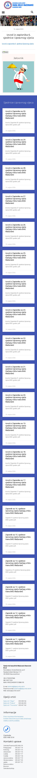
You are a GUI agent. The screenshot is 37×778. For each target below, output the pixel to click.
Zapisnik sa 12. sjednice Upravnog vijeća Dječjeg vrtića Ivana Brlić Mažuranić (17, 615)
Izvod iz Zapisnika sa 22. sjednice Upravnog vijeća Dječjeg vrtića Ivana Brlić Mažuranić (15, 341)
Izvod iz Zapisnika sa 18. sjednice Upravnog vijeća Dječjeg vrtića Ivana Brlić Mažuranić (15, 455)
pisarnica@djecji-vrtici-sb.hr (22, 688)
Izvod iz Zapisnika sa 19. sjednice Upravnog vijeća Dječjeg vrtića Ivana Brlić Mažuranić (15, 426)
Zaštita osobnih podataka (11, 721)
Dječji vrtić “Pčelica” (9, 703)
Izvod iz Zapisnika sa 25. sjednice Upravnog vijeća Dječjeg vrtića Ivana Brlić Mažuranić (15, 256)
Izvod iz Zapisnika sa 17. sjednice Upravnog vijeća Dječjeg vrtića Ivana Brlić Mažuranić (15, 483)
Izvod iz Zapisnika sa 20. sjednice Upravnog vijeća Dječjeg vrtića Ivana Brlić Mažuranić (15, 398)
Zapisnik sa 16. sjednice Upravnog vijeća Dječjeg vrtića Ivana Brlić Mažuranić (17, 511)
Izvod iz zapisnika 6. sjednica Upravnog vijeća (18, 44)
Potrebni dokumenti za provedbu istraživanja (17, 718)
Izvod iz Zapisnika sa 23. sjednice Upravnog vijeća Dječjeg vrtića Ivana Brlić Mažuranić (15, 313)
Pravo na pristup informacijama (13, 716)
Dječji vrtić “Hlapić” (9, 701)
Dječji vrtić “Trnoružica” (10, 705)
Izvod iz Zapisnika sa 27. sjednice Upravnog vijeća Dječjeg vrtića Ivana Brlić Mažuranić (15, 199)
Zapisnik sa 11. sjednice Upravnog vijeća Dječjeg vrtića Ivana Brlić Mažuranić (17, 641)
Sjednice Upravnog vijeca (19, 102)
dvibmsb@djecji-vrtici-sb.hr (16, 686)
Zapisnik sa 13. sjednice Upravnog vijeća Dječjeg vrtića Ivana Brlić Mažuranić (17, 589)
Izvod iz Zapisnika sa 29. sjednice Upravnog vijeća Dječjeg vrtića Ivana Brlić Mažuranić (15, 143)
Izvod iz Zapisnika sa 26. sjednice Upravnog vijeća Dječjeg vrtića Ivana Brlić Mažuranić (15, 228)
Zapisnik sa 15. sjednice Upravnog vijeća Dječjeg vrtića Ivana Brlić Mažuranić (17, 537)
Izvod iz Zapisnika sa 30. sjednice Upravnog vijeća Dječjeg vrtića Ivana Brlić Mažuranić (15, 114)
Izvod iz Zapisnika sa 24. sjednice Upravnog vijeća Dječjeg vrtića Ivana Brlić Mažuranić (15, 284)
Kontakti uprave (12, 741)
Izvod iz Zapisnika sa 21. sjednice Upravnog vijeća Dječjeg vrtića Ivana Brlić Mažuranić (15, 370)
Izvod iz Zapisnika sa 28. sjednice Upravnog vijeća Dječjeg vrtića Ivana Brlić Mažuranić (15, 171)
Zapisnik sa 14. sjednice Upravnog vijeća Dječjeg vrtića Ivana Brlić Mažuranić (17, 563)
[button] (3, 12)
